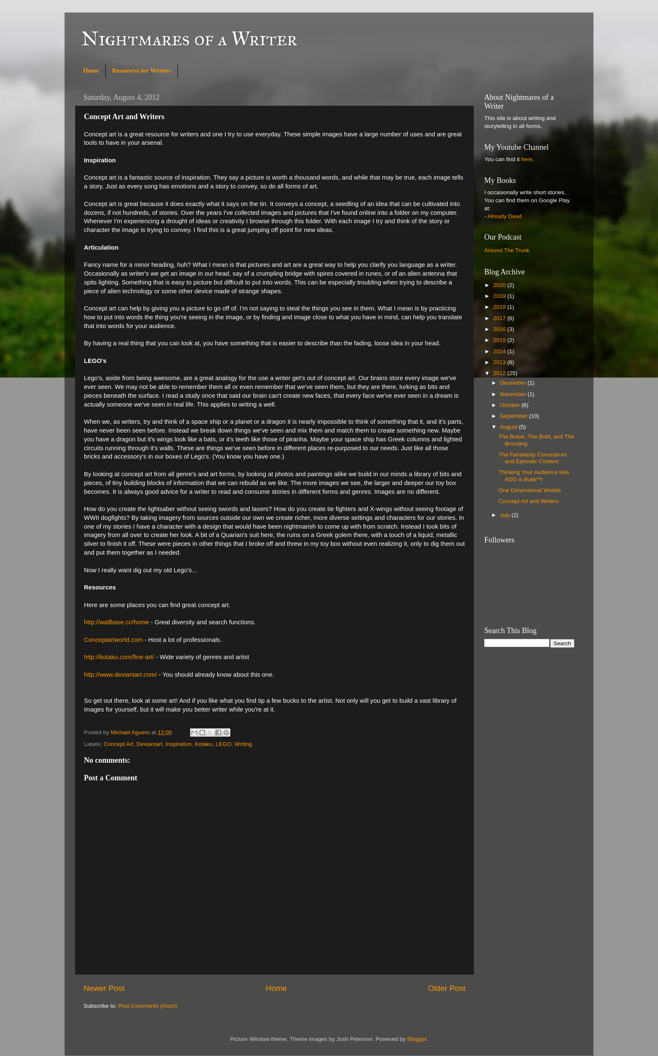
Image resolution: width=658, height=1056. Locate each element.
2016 (500, 329)
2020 (500, 285)
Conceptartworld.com (113, 639)
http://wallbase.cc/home (116, 622)
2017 (500, 318)
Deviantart (149, 744)
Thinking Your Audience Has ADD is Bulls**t (534, 475)
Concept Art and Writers (529, 501)
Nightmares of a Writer (189, 38)
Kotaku (203, 744)
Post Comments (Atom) (147, 1006)
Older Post (446, 988)
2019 (500, 296)
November (513, 394)
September (514, 416)
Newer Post (104, 988)
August (509, 427)
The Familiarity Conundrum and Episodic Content (533, 457)
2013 (500, 362)
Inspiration (178, 744)
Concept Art (118, 744)
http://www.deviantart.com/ (120, 674)
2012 (500, 373)
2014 (500, 351)
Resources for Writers (141, 70)
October (511, 405)
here (527, 159)
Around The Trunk (507, 250)
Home (91, 70)
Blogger (416, 1039)
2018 (500, 307)
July (506, 515)
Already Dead (505, 216)
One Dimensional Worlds (530, 490)
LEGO (224, 744)
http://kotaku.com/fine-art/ (119, 657)
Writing (243, 744)
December (513, 383)
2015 (500, 340)
